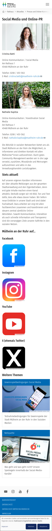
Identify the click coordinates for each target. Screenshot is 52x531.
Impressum (6, 514)
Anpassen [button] (5, 527)
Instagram (13, 492)
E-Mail (6, 492)
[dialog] (26, 523)
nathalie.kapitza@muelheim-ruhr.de (27, 137)
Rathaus (10, 12)
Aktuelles (20, 12)
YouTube (20, 492)
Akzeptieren (43, 527)
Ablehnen (31, 527)
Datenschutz (7, 504)
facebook (27, 492)
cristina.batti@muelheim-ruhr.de (25, 76)
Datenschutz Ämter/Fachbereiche (15, 509)
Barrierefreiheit (9, 500)
